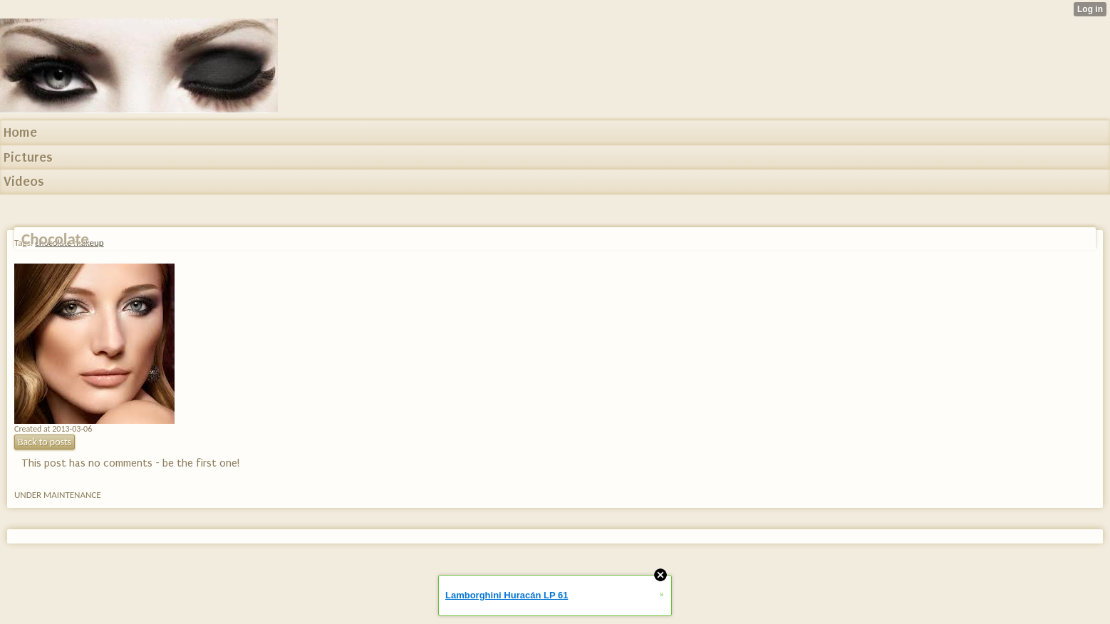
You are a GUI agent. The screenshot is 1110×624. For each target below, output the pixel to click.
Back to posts (44, 442)
